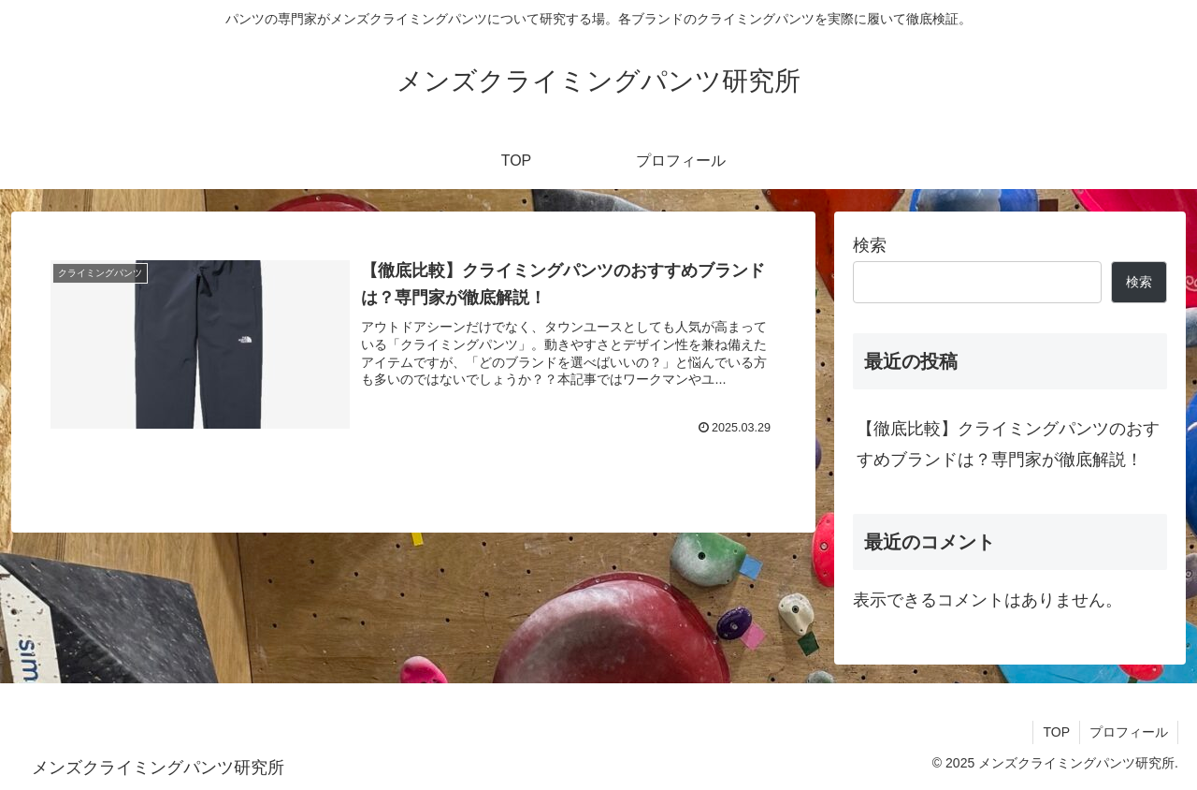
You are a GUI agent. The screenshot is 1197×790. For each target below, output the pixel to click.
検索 (870, 245)
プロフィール (1128, 731)
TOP (1056, 731)
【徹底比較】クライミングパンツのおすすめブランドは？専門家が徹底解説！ (1008, 443)
